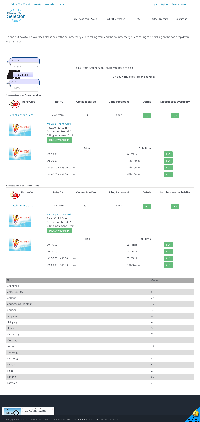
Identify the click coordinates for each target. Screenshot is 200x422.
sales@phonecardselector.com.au (49, 4)
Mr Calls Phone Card (21, 115)
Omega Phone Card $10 (37, 411)
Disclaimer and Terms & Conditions (83, 419)
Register (164, 4)
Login (154, 4)
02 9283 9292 (24, 4)
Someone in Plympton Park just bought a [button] (34, 410)
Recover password (180, 4)
